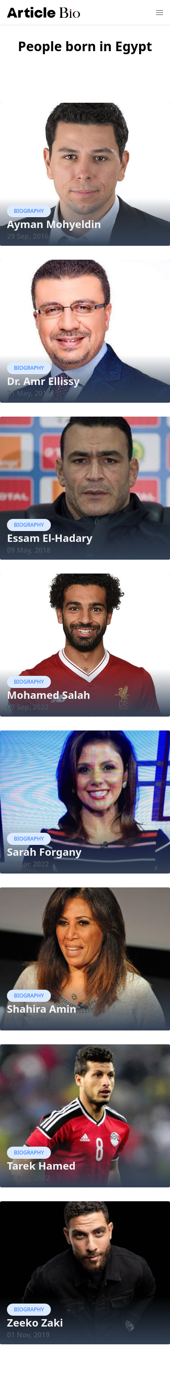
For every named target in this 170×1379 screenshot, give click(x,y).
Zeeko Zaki (35, 1322)
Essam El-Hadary (50, 538)
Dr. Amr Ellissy (43, 381)
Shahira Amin (42, 1008)
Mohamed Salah (48, 695)
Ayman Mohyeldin (54, 224)
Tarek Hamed (41, 1165)
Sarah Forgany (44, 851)
